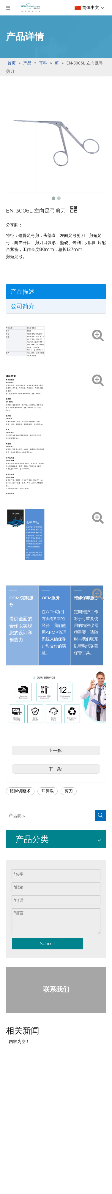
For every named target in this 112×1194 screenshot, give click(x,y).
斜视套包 (15, 1186)
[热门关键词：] (70, 815)
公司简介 (22, 306)
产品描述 (22, 291)
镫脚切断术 (20, 791)
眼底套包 (15, 928)
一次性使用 (18, 894)
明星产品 (15, 911)
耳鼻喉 (47, 791)
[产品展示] (35, 815)
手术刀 (13, 860)
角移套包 (15, 1134)
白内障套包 (18, 980)
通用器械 (15, 963)
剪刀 (68, 791)
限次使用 (15, 877)
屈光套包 (15, 1083)
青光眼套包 (18, 1031)
